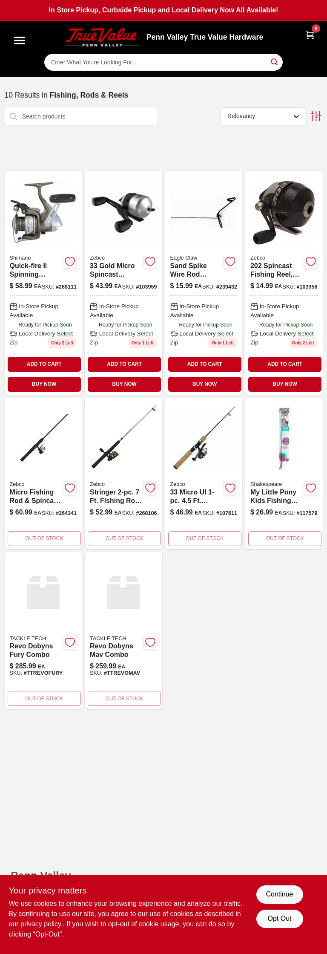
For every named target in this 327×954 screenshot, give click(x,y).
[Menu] (19, 40)
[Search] (275, 62)
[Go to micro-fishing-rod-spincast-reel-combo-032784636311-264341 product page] (43, 473)
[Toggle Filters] (316, 116)
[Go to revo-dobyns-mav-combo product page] (123, 630)
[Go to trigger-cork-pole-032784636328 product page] (204, 473)
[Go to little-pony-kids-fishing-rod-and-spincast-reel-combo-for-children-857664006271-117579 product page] (284, 473)
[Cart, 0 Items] (310, 34)
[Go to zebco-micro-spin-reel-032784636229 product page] (123, 283)
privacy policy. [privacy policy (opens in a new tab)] (41, 924)
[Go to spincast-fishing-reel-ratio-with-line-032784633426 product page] (284, 283)
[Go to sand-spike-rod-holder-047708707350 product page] (204, 283)
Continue (279, 894)
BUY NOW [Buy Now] (44, 384)
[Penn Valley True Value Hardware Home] (102, 37)
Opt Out (279, 918)
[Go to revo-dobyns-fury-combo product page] (43, 630)
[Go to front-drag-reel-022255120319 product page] (43, 283)
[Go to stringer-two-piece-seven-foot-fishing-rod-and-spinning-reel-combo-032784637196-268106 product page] (123, 473)
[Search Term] (163, 62)
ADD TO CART (44, 364)
